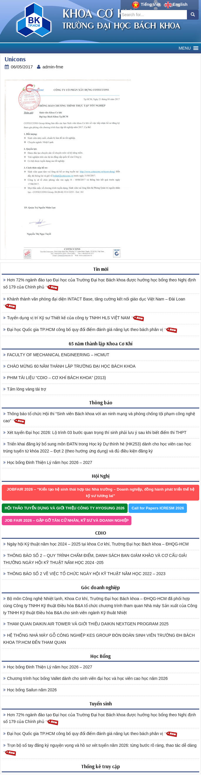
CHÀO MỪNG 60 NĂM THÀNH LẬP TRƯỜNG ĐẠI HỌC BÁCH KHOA (69, 366)
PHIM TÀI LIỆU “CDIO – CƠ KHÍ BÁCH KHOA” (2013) (54, 377)
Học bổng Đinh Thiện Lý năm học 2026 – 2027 (47, 462)
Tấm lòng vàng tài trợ (24, 389)
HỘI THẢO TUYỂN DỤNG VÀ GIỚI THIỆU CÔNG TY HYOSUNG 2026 (65, 508)
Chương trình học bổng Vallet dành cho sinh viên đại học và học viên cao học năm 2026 (85, 678)
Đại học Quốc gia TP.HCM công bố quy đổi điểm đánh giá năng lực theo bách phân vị (90, 330)
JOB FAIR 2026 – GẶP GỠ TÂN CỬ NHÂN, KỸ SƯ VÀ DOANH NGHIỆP (67, 520)
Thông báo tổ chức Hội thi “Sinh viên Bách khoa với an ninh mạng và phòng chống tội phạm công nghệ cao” (99, 418)
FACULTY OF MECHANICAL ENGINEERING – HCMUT (56, 354)
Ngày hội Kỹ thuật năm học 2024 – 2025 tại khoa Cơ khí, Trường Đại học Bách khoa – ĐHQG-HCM (96, 544)
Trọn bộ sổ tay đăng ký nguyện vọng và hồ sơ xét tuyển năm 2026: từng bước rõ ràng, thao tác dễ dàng (100, 749)
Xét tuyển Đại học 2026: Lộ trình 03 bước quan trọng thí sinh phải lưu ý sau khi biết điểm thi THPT (94, 432)
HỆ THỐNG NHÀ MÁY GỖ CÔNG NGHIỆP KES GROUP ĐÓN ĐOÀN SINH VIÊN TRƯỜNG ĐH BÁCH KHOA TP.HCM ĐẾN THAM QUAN (99, 639)
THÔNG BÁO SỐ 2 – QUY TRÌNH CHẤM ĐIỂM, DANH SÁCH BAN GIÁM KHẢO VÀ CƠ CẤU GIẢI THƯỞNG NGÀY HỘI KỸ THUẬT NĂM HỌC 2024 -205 (95, 559)
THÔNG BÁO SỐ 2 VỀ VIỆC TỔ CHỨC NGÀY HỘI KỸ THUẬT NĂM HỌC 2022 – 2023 (84, 573)
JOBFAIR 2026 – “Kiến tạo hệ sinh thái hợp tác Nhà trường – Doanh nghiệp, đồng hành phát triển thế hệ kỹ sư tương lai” (100, 492)
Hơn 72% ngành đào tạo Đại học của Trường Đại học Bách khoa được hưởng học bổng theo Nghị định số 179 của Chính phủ (99, 284)
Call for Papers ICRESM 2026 (157, 508)
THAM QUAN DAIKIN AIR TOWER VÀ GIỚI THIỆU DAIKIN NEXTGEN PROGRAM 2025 (85, 623)
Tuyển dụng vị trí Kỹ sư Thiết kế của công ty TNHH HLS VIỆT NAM (73, 318)
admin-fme (53, 66)
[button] (185, 48)
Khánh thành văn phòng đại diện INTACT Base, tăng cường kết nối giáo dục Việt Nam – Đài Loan (94, 303)
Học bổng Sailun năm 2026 (30, 690)
